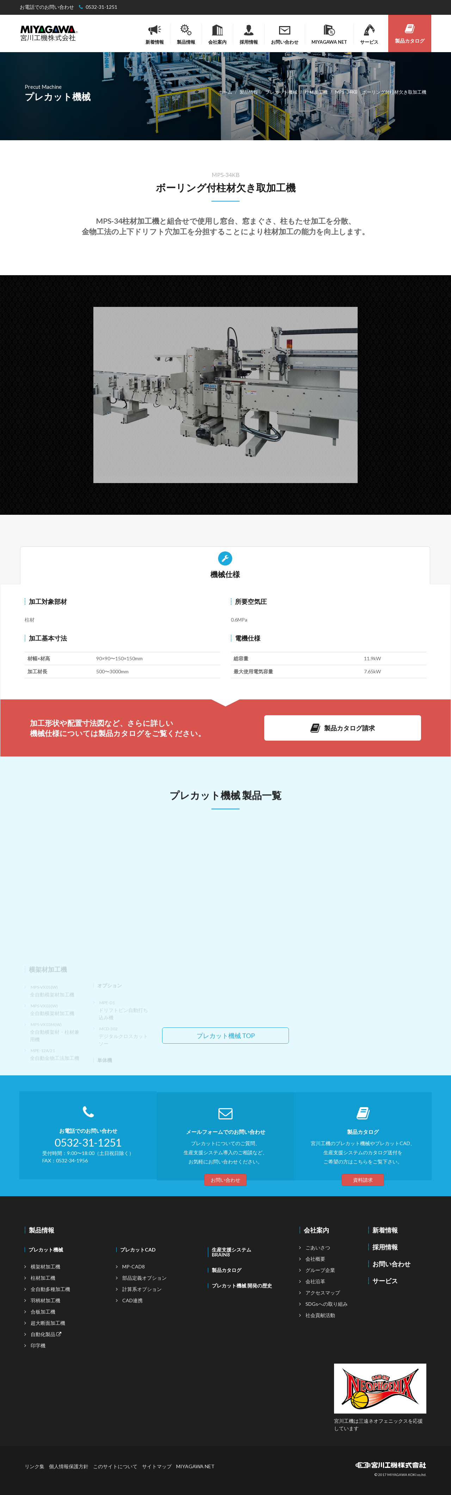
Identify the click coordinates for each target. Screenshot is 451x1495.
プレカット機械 (46, 1250)
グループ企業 (320, 1270)
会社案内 (316, 1230)
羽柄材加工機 (45, 1300)
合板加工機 (43, 1312)
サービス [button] (369, 34)
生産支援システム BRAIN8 (231, 1252)
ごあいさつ (317, 1247)
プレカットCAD (138, 1250)
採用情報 (249, 34)
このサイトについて (115, 1466)
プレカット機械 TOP (226, 1035)
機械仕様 (225, 565)
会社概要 (315, 1259)
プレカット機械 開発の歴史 (242, 1286)
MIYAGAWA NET (195, 1466)
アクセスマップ (322, 1293)
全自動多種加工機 (50, 1289)
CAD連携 (132, 1300)
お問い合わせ (284, 34)
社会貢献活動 (320, 1315)
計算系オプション (142, 1289)
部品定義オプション (144, 1278)
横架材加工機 (45, 1266)
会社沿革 (315, 1281)
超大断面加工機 (48, 1323)
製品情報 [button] (186, 34)
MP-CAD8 (133, 1266)
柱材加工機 (43, 1278)
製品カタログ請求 (342, 728)
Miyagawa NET (329, 34)
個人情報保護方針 (68, 1466)
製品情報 (41, 1230)
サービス (385, 1281)
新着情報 (155, 34)
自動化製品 (46, 1334)
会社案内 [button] (217, 34)
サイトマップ (157, 1466)
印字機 (38, 1345)
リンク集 (34, 1466)
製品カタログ (410, 33)
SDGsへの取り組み (326, 1304)
